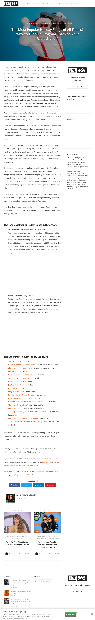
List (38, 23)
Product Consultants (41, 459)
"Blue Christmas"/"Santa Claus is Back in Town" (26, 401)
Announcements (64, 4)
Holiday (26, 23)
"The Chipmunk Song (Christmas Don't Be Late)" (27, 411)
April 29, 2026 (14, 606)
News (29, 4)
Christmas (33, 23)
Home (23, 4)
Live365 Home (75, 4)
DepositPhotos (27, 475)
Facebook (14, 485)
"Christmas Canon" (15, 408)
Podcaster (46, 4)
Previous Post (18, 510)
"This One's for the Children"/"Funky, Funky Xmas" (28, 422)
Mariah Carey (41, 536)
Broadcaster (36, 4)
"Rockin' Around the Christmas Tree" (22, 375)
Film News (20, 536)
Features (54, 4)
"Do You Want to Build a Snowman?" (22, 365)
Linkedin (38, 485)
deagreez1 (18, 475)
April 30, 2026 (14, 595)
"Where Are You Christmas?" (19, 378)
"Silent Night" (13, 361)
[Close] (92, 614)
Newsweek (24, 207)
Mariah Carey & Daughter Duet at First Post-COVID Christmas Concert (47, 544)
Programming (46, 23)
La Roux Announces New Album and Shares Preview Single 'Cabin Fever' (21, 583)
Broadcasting (57, 23)
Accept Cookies (70, 614)
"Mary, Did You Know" (16, 391)
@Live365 (22, 465)
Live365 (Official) (47, 462)
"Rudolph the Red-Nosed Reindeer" (21, 395)
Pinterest (50, 485)
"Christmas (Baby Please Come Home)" (23, 418)
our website (54, 459)
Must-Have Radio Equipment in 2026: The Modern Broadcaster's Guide (21, 601)
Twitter (26, 485)
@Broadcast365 (33, 465)
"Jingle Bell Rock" (14, 385)
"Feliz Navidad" (13, 381)
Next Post (47, 510)
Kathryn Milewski (29, 495)
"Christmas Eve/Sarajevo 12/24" (20, 368)
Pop (22, 538)
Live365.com (9, 452)
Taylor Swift (11, 536)
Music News (16, 538)
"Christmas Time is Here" (18, 405)
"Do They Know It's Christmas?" (20, 398)
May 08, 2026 (14, 587)
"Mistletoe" (12, 371)
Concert (50, 536)
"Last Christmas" (14, 388)
